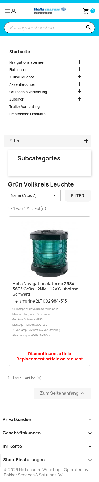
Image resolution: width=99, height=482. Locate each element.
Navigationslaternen (26, 62)
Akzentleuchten (22, 84)
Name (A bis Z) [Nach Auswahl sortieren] (34, 195)
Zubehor (16, 99)
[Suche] (49, 27)
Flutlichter (18, 69)
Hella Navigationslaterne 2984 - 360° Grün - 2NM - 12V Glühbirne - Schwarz (46, 289)
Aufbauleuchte (21, 77)
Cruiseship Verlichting (28, 91)
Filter (77, 196)
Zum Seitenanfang (63, 393)
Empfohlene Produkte (27, 114)
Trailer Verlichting (24, 106)
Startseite (19, 51)
